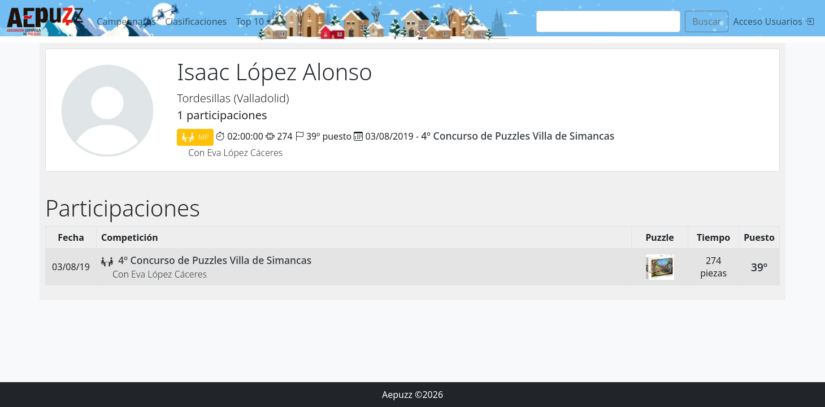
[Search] (608, 21)
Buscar (706, 21)
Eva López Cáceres (245, 152)
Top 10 (250, 21)
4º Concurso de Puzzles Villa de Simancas (517, 135)
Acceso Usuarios (773, 21)
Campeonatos (126, 21)
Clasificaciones (196, 21)
